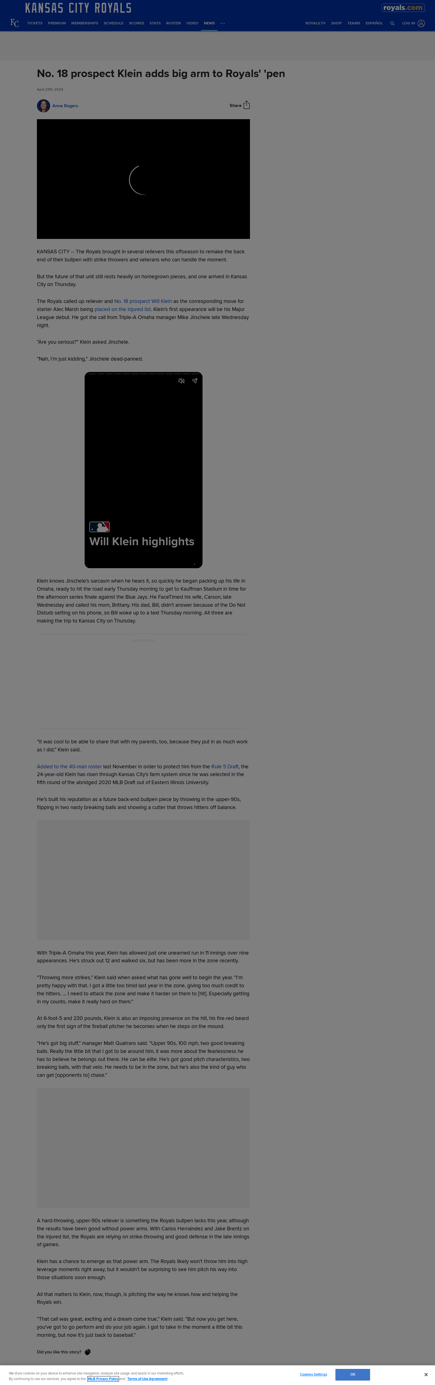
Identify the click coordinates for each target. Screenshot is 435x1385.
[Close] (426, 1374)
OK (352, 1374)
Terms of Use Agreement (147, 1379)
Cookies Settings (313, 1374)
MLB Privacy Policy (103, 1379)
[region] (217, 1375)
